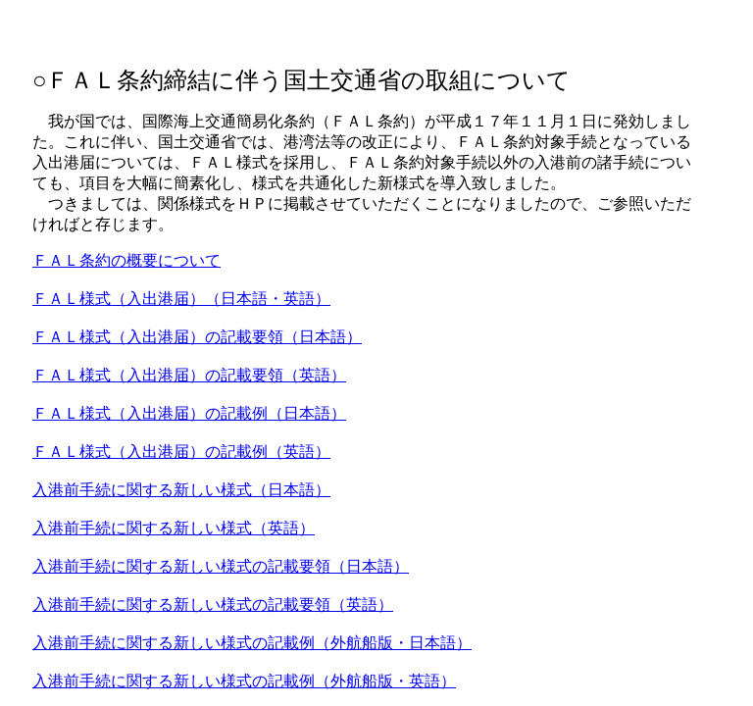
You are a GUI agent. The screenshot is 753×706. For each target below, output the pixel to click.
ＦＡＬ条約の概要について (126, 260)
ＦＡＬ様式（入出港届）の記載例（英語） (181, 451)
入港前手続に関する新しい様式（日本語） (181, 489)
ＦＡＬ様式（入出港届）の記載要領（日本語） (197, 336)
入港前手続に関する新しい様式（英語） (173, 528)
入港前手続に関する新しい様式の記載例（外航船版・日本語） (252, 642)
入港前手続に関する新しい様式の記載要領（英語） (212, 604)
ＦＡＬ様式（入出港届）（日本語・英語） (181, 298)
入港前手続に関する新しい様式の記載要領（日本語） (220, 566)
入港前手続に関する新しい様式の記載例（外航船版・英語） (244, 681)
